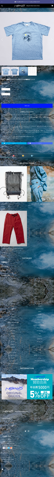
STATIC (40, 336)
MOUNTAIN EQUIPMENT (39, 325)
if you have (39, 319)
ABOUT (40, 422)
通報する (3, 146)
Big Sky (13, 306)
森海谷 (12, 347)
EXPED (13, 317)
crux (13, 314)
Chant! (13, 311)
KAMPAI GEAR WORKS (13, 322)
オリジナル (4, 266)
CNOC (39, 311)
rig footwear (13, 360)
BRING (13, 308)
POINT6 (13, 333)
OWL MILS (13, 330)
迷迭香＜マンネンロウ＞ (39, 355)
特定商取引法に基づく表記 (7, 459)
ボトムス (40, 281)
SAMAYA (13, 336)
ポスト (14, 143)
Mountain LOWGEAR (40, 360)
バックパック (13, 278)
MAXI (13, 325)
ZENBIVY (13, 344)
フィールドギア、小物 (40, 289)
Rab (40, 333)
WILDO (13, 341)
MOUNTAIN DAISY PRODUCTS (13, 327)
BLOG (12, 425)
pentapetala (40, 330)
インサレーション (13, 284)
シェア (39, 143)
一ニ (40, 344)
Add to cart (27, 105)
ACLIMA (13, 303)
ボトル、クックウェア (13, 295)
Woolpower (40, 341)
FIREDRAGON (39, 317)
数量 (2, 91)
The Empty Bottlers (13, 355)
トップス (13, 281)
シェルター (13, 292)
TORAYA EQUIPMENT (12, 363)
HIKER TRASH (12, 319)
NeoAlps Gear (5, 275)
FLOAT (13, 358)
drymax (40, 314)
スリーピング (40, 292)
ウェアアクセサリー (39, 287)
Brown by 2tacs (40, 308)
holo (40, 349)
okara (39, 352)
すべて (5, 155)
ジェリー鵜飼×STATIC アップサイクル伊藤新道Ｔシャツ (18, 9)
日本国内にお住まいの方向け (27, 111)
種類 (2, 87)
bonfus (40, 306)
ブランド (4, 300)
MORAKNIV (40, 327)
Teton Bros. (13, 338)
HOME (2, 9)
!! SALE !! (4, 271)
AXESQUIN (39, 303)
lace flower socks (40, 322)
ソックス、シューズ (13, 287)
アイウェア (13, 289)
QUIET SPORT (13, 352)
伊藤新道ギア (5, 262)
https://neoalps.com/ (6, 461)
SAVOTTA (39, 338)
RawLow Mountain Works (13, 349)
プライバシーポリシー (6, 457)
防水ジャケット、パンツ (39, 284)
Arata (39, 358)
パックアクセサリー (39, 278)
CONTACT (39, 425)
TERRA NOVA (39, 347)
